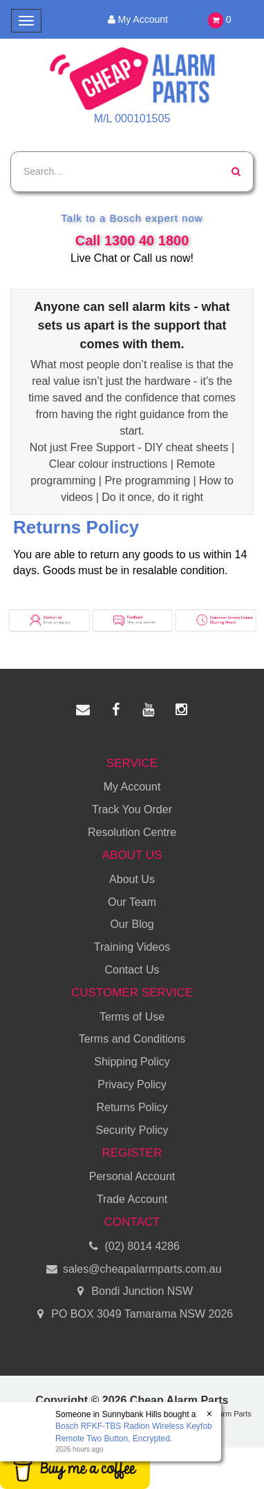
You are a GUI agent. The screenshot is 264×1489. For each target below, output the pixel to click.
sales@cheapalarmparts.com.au (131, 1270)
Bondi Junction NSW (132, 1292)
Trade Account (132, 1199)
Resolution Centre (132, 832)
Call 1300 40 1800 (132, 240)
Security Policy (132, 1130)
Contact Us (131, 970)
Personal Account (132, 1176)
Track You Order (132, 809)
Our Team (132, 902)
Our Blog (131, 924)
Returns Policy (131, 1107)
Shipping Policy (131, 1062)
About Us (132, 879)
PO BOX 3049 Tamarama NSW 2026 (132, 1314)
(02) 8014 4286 (132, 1247)
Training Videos (132, 947)
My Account (137, 19)
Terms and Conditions (132, 1039)
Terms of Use (132, 1017)
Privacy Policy (132, 1084)
